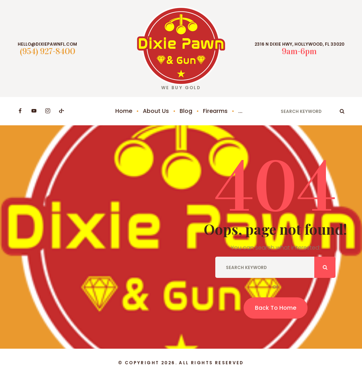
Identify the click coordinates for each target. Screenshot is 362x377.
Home (123, 111)
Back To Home (275, 308)
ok (342, 111)
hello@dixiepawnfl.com (47, 44)
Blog (186, 111)
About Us (156, 111)
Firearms (215, 111)
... (240, 111)
